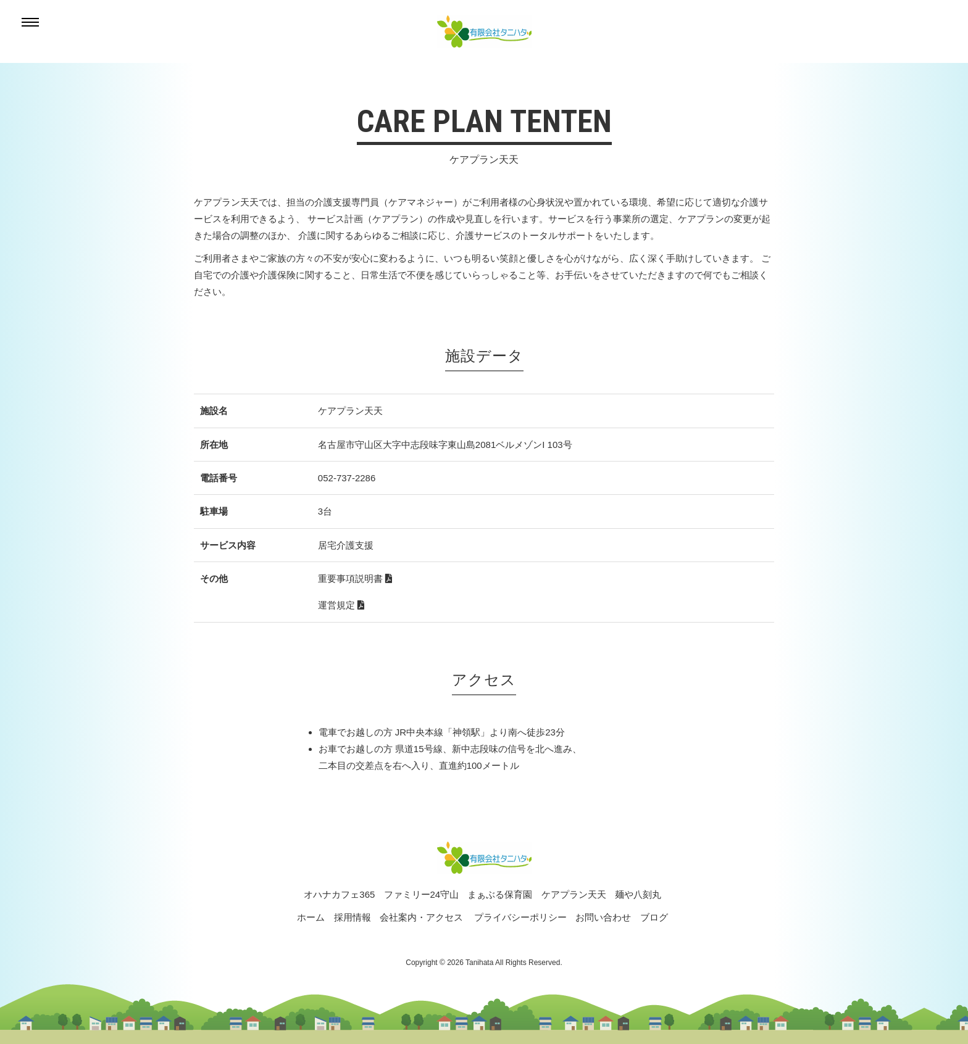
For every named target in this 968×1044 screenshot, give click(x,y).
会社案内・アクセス (421, 917)
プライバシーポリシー (520, 917)
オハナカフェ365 (339, 894)
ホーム (311, 917)
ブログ (654, 917)
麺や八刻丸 (638, 894)
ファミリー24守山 (421, 894)
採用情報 (352, 917)
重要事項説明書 (355, 578)
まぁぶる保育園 (499, 894)
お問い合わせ (603, 917)
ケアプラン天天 (573, 894)
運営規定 (341, 605)
